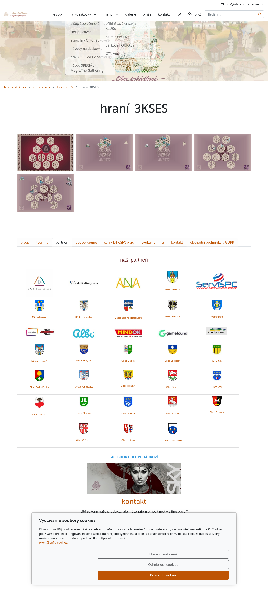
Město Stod (217, 316)
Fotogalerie (41, 87)
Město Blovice (39, 317)
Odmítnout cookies (167, 575)
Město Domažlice (84, 317)
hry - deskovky (82, 14)
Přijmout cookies (209, 575)
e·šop (57, 14)
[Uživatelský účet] (180, 14)
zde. (164, 526)
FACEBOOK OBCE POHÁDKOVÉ (134, 457)
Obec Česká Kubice (39, 387)
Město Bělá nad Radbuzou (128, 317)
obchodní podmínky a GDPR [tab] (212, 242)
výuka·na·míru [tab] (153, 242)
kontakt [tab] (177, 242)
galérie (130, 14)
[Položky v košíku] (189, 14)
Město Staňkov (172, 289)
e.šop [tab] (25, 242)
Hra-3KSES (65, 87)
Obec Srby (217, 386)
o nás (147, 14)
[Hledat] (260, 14)
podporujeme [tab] (86, 242)
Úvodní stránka (14, 87)
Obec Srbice (172, 387)
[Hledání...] (230, 14)
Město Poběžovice (83, 386)
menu (111, 14)
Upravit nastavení (125, 575)
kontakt (164, 14)
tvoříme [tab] (42, 242)
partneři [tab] (62, 242)
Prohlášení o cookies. (53, 563)
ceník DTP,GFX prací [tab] (119, 242)
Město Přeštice (172, 316)
